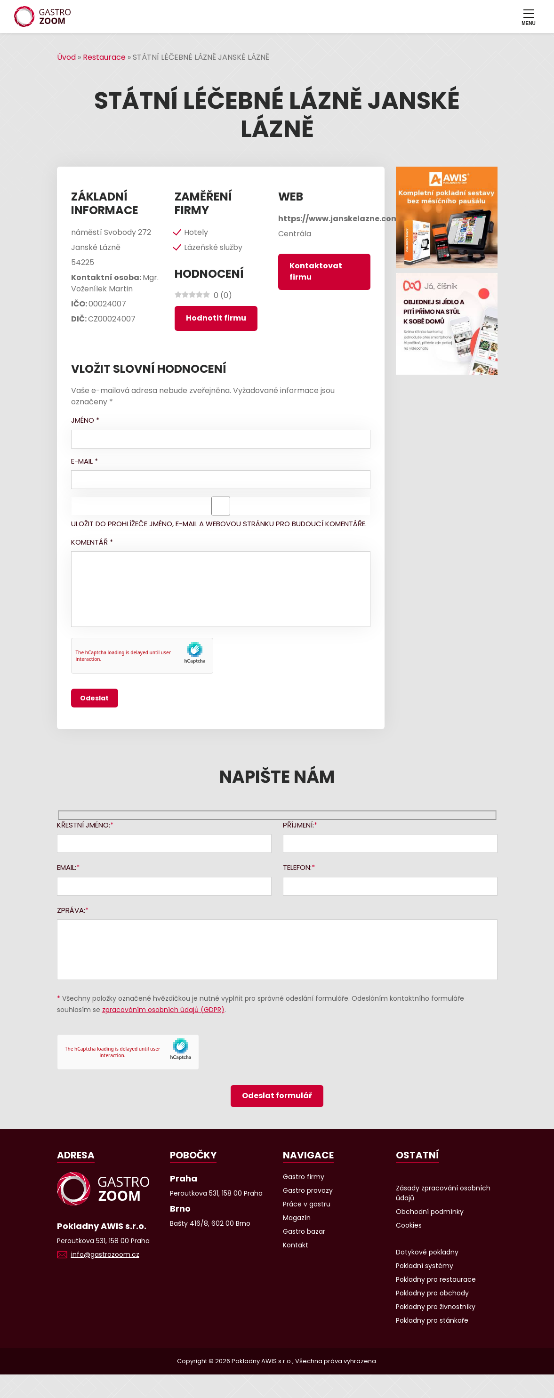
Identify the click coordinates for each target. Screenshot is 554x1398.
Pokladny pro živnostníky (435, 1306)
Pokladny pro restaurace (436, 1279)
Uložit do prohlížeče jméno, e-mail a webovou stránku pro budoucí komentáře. (219, 524)
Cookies (409, 1225)
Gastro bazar (304, 1231)
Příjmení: (298, 825)
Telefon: (297, 867)
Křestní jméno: (83, 825)
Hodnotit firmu (216, 318)
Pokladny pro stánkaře (432, 1320)
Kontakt (295, 1245)
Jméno (85, 420)
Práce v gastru (306, 1204)
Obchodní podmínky (430, 1211)
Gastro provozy (308, 1190)
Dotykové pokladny (427, 1252)
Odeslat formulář (277, 1095)
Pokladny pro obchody (432, 1293)
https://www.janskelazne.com (338, 218)
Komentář (92, 542)
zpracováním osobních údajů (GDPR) (163, 1009)
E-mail (84, 461)
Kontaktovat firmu (315, 271)
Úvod (66, 57)
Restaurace (104, 57)
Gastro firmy (303, 1176)
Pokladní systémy (424, 1265)
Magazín (297, 1217)
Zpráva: (71, 910)
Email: (66, 867)
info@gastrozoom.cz (105, 1254)
